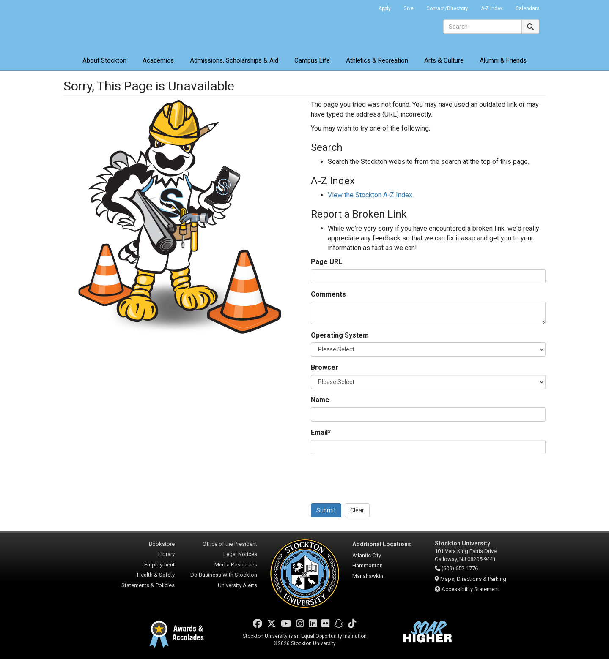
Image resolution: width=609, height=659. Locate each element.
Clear (357, 510)
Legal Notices (240, 554)
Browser (324, 367)
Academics (158, 60)
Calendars (527, 8)
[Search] (482, 26)
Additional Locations (381, 544)
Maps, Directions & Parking (473, 579)
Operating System (340, 335)
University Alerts (237, 585)
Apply (385, 8)
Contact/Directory (447, 8)
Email (321, 432)
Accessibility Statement (470, 589)
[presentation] (375, 476)
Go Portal (361, 6)
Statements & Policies (148, 585)
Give (408, 8)
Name (320, 400)
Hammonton (367, 565)
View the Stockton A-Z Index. (371, 195)
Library (166, 554)
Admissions (234, 60)
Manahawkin (367, 576)
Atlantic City (366, 555)
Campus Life (312, 60)
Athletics (377, 60)
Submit (326, 510)
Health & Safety (156, 575)
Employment (159, 564)
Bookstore (162, 544)
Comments (328, 294)
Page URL (326, 262)
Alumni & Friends (503, 60)
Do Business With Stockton (223, 575)
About (104, 60)
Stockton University (124, 25)
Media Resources (235, 564)
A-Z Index (492, 8)
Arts (444, 60)
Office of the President (230, 544)
